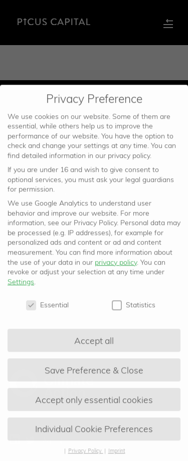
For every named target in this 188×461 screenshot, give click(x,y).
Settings (21, 285)
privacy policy (116, 266)
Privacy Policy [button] (85, 454)
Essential (47, 309)
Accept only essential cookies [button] (94, 403)
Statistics (133, 309)
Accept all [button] (94, 344)
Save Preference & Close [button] (94, 373)
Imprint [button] (116, 454)
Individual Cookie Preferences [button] (94, 432)
